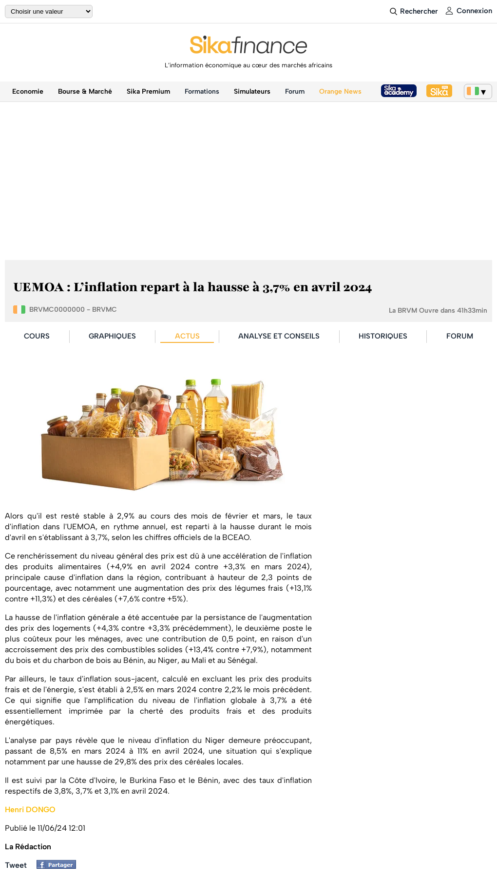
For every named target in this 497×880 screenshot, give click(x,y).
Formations (202, 91)
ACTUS (187, 336)
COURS (37, 336)
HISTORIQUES (383, 336)
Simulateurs (252, 91)
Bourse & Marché (85, 91)
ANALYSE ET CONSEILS (279, 336)
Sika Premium (148, 91)
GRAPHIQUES (112, 336)
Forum (295, 91)
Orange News (340, 91)
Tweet (16, 865)
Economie (27, 91)
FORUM (459, 336)
